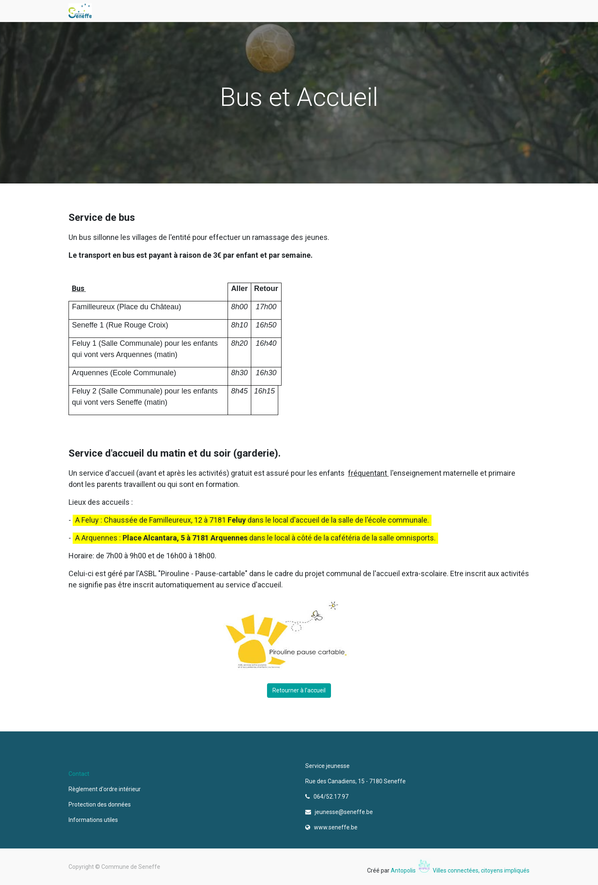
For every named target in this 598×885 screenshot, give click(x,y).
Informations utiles (94, 820)
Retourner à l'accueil (299, 690)
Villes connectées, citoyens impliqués (481, 870)
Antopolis (404, 870)
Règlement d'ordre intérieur (105, 789)
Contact (79, 773)
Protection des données (101, 804)
